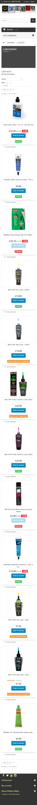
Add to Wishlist (11, 147)
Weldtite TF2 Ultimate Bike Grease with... (18, 732)
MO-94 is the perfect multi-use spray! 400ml (18, 510)
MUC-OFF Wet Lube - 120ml (18, 345)
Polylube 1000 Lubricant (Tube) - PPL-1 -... (18, 181)
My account (6, 785)
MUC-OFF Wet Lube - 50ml (18, 675)
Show (3, 82)
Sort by (3, 79)
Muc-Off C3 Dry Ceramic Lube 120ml (18, 400)
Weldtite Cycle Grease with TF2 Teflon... (18, 235)
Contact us (27, 1)
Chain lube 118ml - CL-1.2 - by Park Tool (18, 125)
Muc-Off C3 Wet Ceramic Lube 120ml (18, 454)
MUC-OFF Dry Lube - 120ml (18, 290)
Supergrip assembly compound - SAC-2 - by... (18, 566)
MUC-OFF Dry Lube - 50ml (18, 620)
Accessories (11, 42)
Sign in (33, 1)
